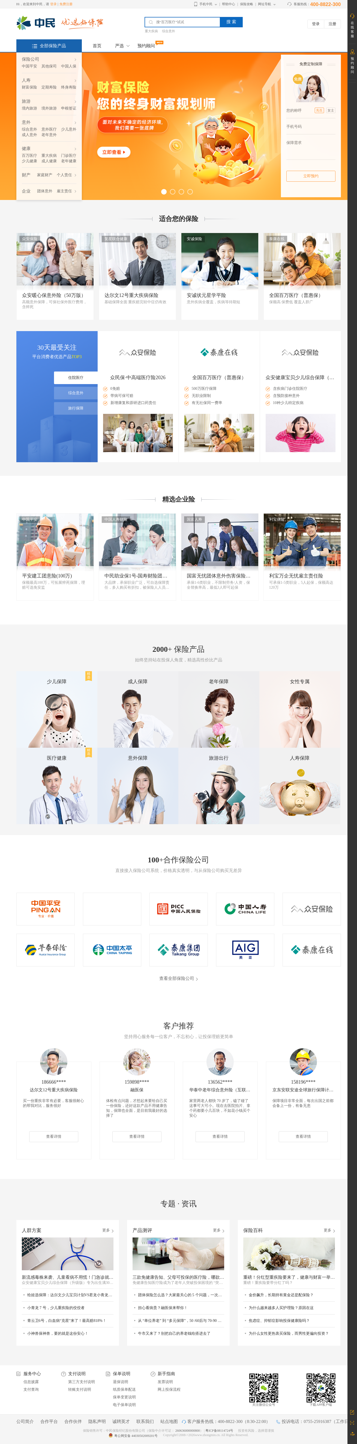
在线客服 (352, 29)
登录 (53, 4)
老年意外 (49, 135)
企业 (26, 191)
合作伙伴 (73, 1421)
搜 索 (231, 21)
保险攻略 (246, 4)
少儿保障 (57, 681)
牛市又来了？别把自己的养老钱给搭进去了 (174, 1333)
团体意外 (44, 191)
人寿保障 (300, 758)
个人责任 (64, 175)
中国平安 (29, 66)
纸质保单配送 (124, 1389)
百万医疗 (29, 156)
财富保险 (29, 87)
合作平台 (49, 1421)
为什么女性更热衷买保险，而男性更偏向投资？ (289, 1333)
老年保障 (219, 681)
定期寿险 (49, 87)
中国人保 (68, 66)
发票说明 (165, 1382)
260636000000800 (187, 1431)
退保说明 (120, 1382)
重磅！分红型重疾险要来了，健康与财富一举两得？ (289, 1277)
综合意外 (168, 31)
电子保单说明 (124, 1405)
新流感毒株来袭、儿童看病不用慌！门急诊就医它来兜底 (67, 1277)
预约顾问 (146, 45)
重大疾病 (151, 31)
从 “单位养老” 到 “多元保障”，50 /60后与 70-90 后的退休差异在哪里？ (181, 1321)
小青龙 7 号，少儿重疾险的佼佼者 (56, 1308)
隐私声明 (97, 1421)
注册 (332, 24)
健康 (26, 148)
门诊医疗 (68, 156)
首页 (97, 45)
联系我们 (145, 1421)
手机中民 (205, 4)
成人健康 (49, 161)
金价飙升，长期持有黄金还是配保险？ (281, 1295)
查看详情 (53, 1136)
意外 (26, 122)
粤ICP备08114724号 (219, 1431)
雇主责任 (64, 191)
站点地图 (169, 1421)
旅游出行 (219, 758)
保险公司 (30, 59)
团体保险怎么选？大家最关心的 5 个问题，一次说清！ (181, 1295)
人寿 (26, 80)
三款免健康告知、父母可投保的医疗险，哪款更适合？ (178, 1277)
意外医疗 (49, 129)
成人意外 (29, 135)
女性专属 (300, 681)
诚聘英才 (121, 1421)
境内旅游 (29, 108)
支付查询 (31, 1389)
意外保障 (138, 758)
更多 (106, 1230)
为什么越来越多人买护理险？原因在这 (281, 1308)
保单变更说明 (124, 1397)
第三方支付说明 (81, 1382)
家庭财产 (44, 175)
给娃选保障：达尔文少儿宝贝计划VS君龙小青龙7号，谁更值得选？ (70, 1295)
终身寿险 (68, 87)
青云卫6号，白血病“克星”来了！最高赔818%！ (66, 1321)
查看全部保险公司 (176, 978)
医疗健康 (57, 758)
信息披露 (31, 1382)
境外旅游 (49, 108)
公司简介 (25, 1421)
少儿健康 (29, 161)
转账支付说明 (79, 1389)
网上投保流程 (169, 1389)
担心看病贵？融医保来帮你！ (163, 1308)
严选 (119, 45)
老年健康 (68, 161)
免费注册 (66, 4)
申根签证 (68, 108)
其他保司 (49, 66)
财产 (26, 175)
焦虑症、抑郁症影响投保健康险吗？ (279, 1321)
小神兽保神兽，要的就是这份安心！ (57, 1333)
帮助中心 (228, 4)
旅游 (26, 101)
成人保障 (138, 681)
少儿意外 (68, 129)
